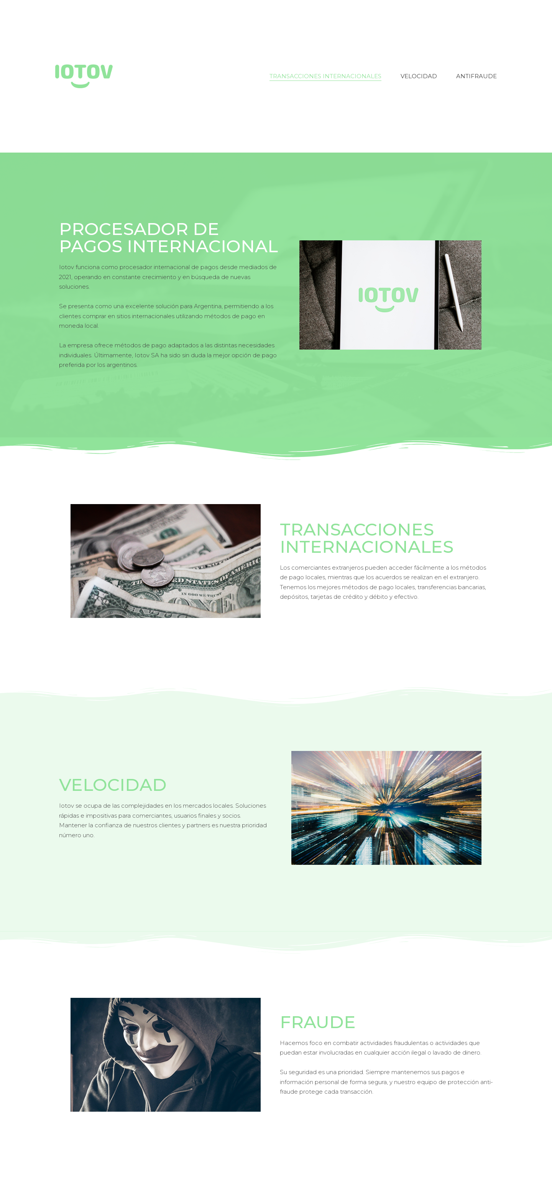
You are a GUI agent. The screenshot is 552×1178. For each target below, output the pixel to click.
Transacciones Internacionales (325, 76)
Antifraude (476, 76)
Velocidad (419, 76)
